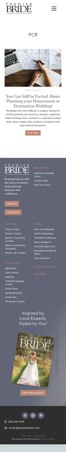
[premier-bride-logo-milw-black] (19, 4)
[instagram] (33, 415)
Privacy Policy (39, 436)
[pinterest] (41, 415)
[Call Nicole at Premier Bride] (14, 422)
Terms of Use (26, 436)
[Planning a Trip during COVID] (33, 50)
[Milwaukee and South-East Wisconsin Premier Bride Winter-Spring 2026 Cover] (36, 336)
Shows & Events (45, 266)
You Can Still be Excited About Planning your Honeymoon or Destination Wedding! (33, 101)
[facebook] (25, 415)
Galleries (40, 274)
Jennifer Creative (47, 439)
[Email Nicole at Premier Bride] (22, 428)
